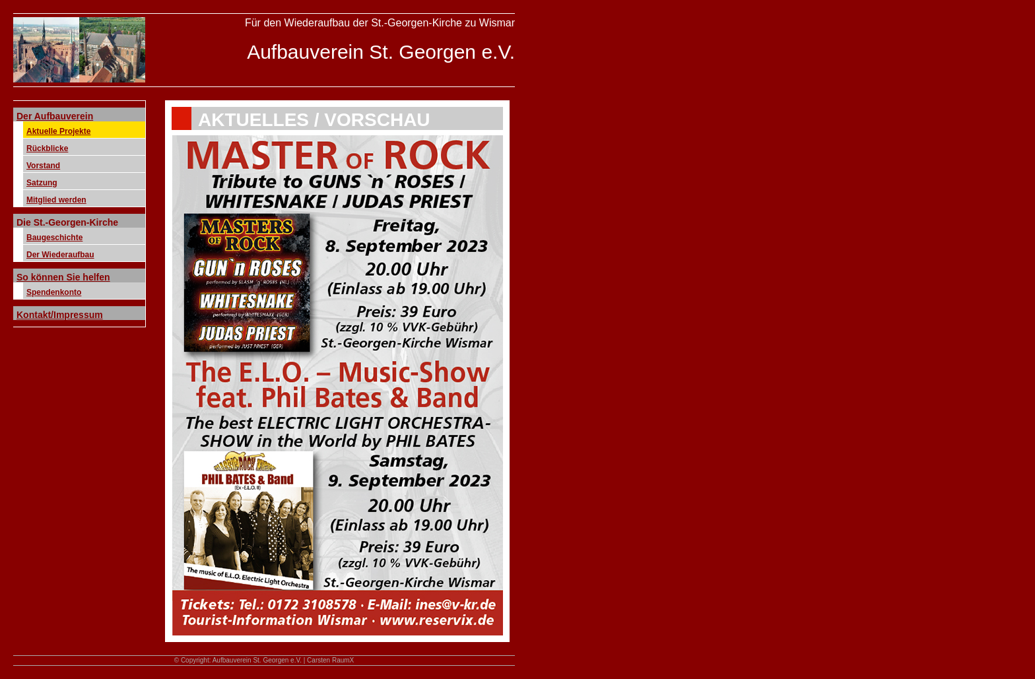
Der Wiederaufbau (60, 254)
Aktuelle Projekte (58, 131)
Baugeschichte (54, 237)
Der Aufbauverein (55, 116)
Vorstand (43, 165)
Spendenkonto (53, 292)
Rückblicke (47, 148)
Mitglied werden (56, 200)
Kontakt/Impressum (60, 314)
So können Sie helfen (63, 277)
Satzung (41, 182)
